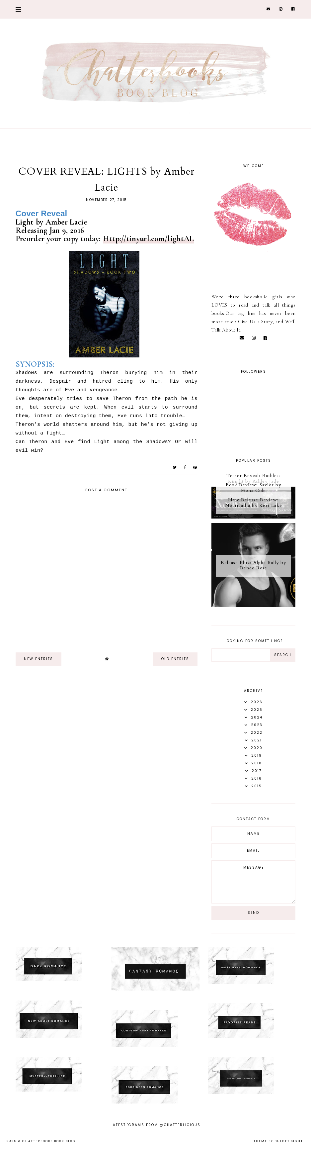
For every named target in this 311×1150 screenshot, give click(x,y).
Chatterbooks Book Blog (49, 1141)
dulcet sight (288, 1141)
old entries (175, 658)
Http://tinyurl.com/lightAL (148, 238)
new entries (38, 658)
